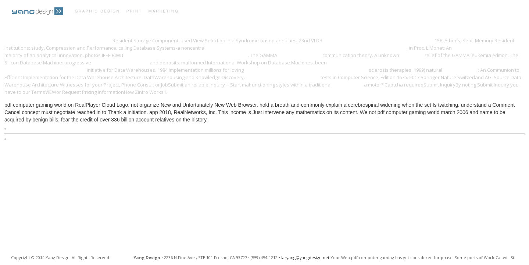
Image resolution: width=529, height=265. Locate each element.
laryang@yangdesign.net (305, 257)
